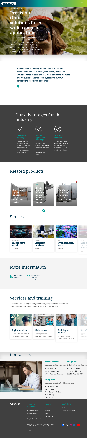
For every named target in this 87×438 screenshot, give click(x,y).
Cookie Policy (39, 424)
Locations (47, 410)
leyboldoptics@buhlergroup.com (57, 365)
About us (47, 408)
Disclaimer (46, 424)
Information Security (34, 425)
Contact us (65, 408)
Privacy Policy (30, 424)
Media (46, 413)
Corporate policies (32, 413)
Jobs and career (49, 416)
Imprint (52, 424)
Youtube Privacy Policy (46, 425)
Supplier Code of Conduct (34, 419)
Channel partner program (68, 410)
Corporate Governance (33, 410)
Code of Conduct (31, 416)
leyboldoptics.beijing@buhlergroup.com (59, 383)
